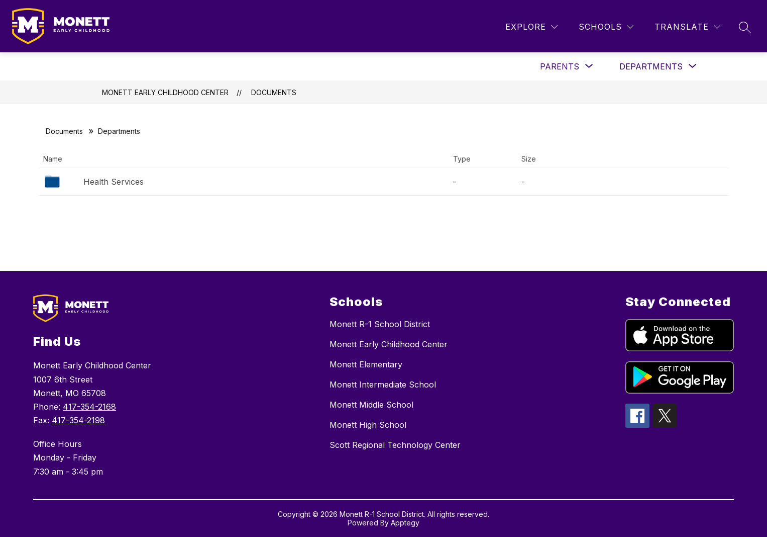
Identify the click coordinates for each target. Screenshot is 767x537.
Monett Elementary (366, 364)
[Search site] (745, 27)
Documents (273, 92)
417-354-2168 (89, 407)
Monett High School (368, 425)
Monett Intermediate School (383, 384)
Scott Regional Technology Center (395, 445)
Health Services (113, 182)
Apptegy (405, 522)
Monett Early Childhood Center (165, 92)
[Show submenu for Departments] (651, 66)
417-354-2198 (78, 420)
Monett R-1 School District (380, 324)
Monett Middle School (371, 405)
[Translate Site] (687, 27)
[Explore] (531, 27)
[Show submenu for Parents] (559, 66)
